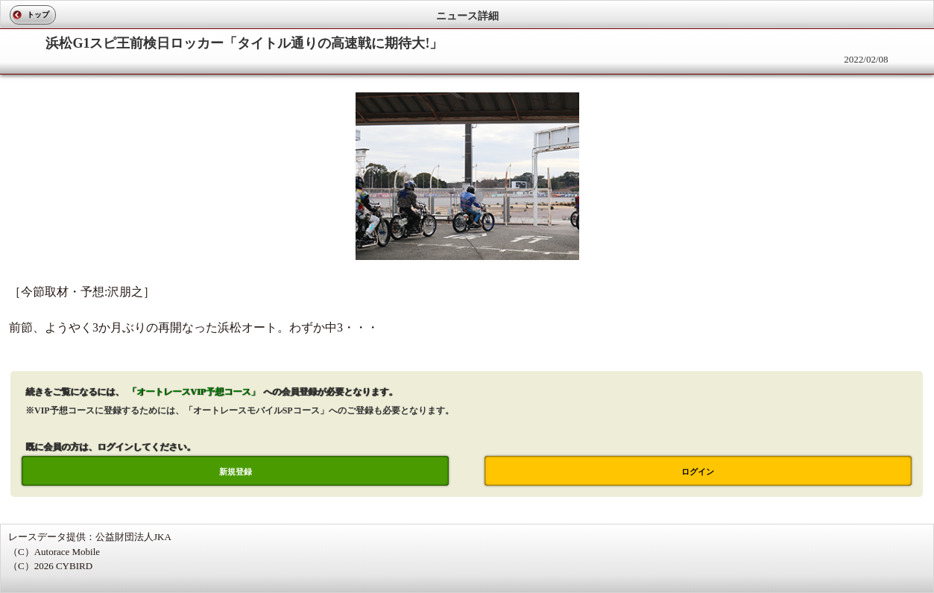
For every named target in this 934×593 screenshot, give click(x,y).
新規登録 (235, 471)
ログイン (697, 471)
